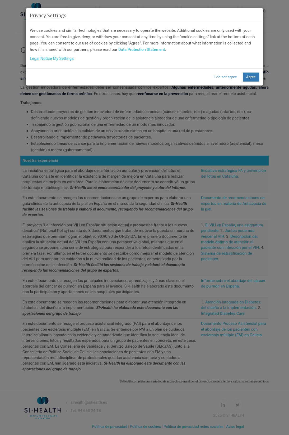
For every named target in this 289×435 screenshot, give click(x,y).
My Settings (63, 58)
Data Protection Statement (141, 49)
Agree (251, 77)
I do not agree (225, 77)
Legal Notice (41, 58)
